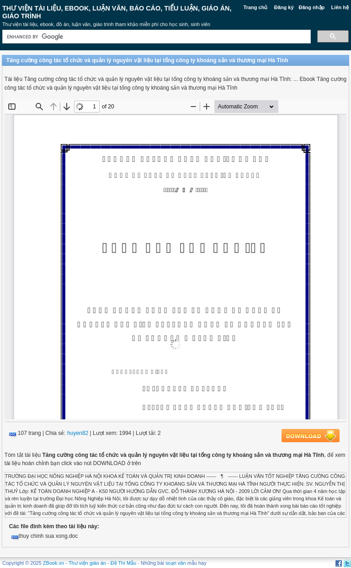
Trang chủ (256, 7)
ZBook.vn (53, 563)
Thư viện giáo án (87, 563)
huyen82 (77, 433)
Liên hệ (340, 7)
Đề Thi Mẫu (123, 563)
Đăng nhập (312, 7)
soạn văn (175, 563)
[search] (155, 36)
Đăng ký (284, 7)
